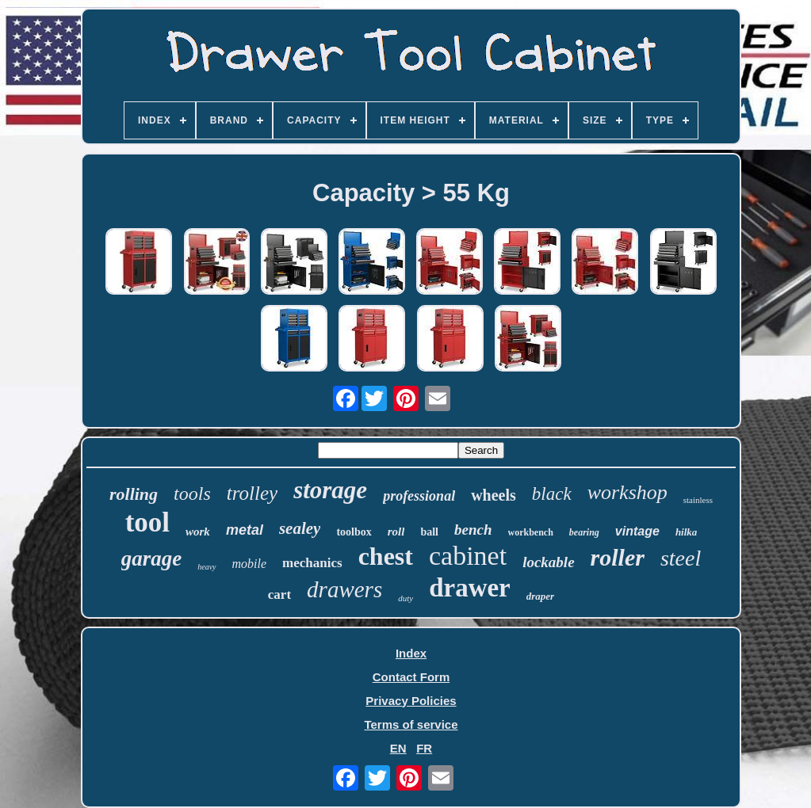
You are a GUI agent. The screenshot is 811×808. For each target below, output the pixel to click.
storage (330, 490)
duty (405, 598)
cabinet (468, 555)
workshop (627, 492)
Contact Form (411, 677)
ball (429, 532)
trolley (252, 493)
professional (419, 496)
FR (424, 748)
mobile (249, 563)
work (198, 531)
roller (618, 557)
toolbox (353, 532)
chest (385, 556)
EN (398, 748)
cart (279, 594)
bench (473, 529)
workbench (530, 532)
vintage (637, 531)
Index (411, 653)
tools (192, 493)
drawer (470, 588)
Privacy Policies (410, 700)
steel (680, 558)
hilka (686, 532)
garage (151, 558)
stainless (698, 500)
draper (540, 596)
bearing (584, 532)
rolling (133, 494)
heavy (206, 566)
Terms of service (410, 724)
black (552, 494)
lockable (548, 562)
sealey (299, 528)
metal (244, 530)
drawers (344, 589)
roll (396, 531)
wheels (493, 495)
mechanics (312, 562)
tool (147, 522)
